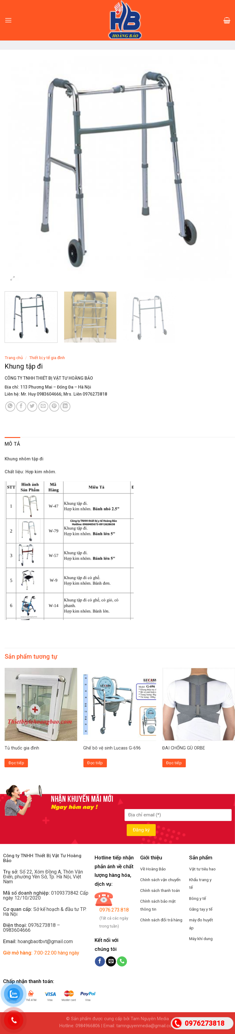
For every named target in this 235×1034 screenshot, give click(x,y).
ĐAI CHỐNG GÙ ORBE (183, 748)
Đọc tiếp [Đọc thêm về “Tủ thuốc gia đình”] (16, 763)
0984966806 (88, 1025)
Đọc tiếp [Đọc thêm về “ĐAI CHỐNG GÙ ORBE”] (174, 763)
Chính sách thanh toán (160, 890)
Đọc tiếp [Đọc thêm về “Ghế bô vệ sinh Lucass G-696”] (95, 763)
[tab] (13, 444)
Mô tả (13, 444)
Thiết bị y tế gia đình (47, 357)
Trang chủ (14, 357)
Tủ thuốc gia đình (22, 748)
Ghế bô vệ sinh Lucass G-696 (112, 748)
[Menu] (8, 20)
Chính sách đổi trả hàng (161, 919)
